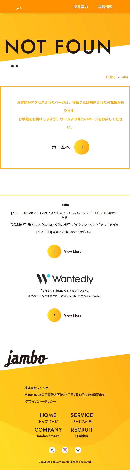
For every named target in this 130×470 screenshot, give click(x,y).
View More (72, 251)
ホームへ (61, 147)
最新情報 (105, 6)
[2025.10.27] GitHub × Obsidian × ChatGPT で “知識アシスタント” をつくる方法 (64, 224)
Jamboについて (48, 432)
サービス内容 (82, 417)
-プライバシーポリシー (40, 401)
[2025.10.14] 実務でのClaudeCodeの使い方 (64, 231)
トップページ (48, 417)
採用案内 (80, 6)
